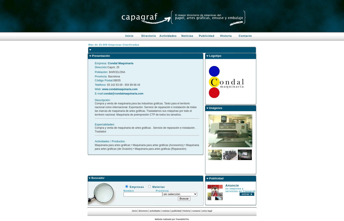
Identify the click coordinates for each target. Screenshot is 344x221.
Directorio (149, 35)
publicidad (176, 211)
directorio (143, 211)
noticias (166, 211)
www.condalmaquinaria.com (119, 89)
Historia (226, 35)
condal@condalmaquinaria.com (123, 93)
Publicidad (207, 35)
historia (186, 211)
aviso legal (207, 211)
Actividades (168, 35)
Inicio (129, 35)
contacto (196, 211)
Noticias (187, 35)
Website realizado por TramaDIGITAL (172, 219)
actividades (155, 211)
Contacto (245, 35)
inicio (134, 211)
